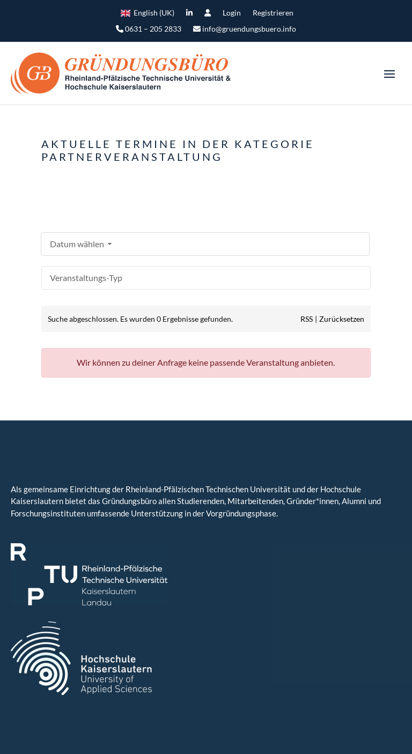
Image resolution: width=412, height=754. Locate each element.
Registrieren (273, 13)
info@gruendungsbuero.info (244, 29)
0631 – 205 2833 (148, 29)
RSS (306, 318)
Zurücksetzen (341, 318)
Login (232, 13)
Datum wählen (82, 244)
